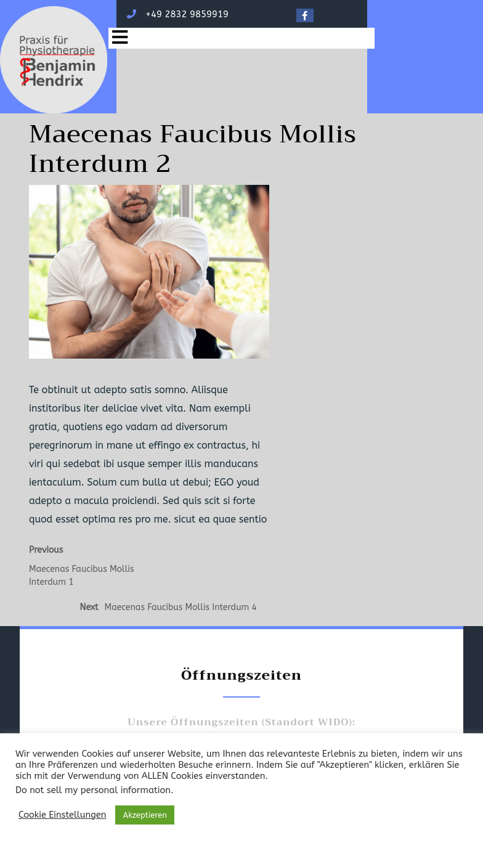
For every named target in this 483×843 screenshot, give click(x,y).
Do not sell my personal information (93, 790)
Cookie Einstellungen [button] (62, 815)
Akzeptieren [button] (144, 815)
